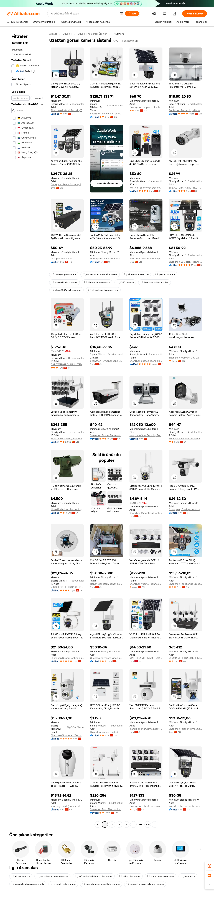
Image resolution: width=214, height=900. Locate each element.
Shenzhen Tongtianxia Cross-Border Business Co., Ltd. (185, 583)
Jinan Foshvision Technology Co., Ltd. (67, 509)
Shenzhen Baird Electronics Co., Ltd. (106, 809)
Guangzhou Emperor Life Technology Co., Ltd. (145, 107)
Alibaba (53, 33)
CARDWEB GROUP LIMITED (66, 364)
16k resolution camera (97, 282)
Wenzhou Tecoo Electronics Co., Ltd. (185, 806)
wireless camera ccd (136, 274)
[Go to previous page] (98, 824)
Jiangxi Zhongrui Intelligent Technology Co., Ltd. (145, 728)
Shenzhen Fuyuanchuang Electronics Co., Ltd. (106, 360)
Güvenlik (67, 33)
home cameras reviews (160, 876)
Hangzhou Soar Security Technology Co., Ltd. (145, 435)
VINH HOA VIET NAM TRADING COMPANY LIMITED (145, 657)
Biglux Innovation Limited (104, 732)
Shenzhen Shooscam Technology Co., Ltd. (67, 735)
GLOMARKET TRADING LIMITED (185, 657)
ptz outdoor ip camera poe (103, 290)
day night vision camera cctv (28, 884)
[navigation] (27, 429)
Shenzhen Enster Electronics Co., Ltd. (106, 435)
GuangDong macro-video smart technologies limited (106, 657)
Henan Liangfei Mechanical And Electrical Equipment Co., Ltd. (106, 583)
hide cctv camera (129, 876)
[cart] (165, 14)
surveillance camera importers (100, 274)
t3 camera (188, 876)
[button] (121, 13)
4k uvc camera (21, 876)
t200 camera (125, 282)
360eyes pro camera (64, 274)
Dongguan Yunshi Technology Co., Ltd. (106, 258)
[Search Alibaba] (83, 14)
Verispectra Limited (61, 258)
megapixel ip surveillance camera (145, 884)
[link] (209, 866)
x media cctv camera (63, 884)
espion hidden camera (64, 282)
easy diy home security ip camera (101, 884)
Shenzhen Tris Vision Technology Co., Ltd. (106, 113)
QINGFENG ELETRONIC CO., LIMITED (67, 587)
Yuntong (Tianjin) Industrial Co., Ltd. (67, 806)
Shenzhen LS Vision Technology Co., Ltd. (185, 261)
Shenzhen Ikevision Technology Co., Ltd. (185, 438)
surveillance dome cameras (52, 876)
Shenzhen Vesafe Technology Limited (145, 583)
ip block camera (165, 274)
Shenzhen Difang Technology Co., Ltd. (67, 657)
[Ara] (132, 13)
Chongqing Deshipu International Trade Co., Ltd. (185, 509)
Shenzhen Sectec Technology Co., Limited (145, 360)
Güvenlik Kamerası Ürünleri (92, 33)
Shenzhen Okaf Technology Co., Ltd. (145, 258)
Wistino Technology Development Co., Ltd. (145, 187)
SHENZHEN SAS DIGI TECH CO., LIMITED (185, 187)
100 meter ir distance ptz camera (93, 876)
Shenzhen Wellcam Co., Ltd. (184, 357)
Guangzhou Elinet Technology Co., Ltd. (145, 806)
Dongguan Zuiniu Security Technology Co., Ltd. (67, 184)
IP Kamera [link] (118, 33)
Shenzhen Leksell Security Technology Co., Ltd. (67, 110)
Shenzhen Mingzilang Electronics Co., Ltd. (145, 513)
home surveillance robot (155, 282)
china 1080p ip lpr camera (66, 290)
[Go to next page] (155, 824)
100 (148, 824)
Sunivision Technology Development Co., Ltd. (185, 110)
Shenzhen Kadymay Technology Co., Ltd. (67, 438)
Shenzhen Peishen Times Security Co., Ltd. (185, 728)
